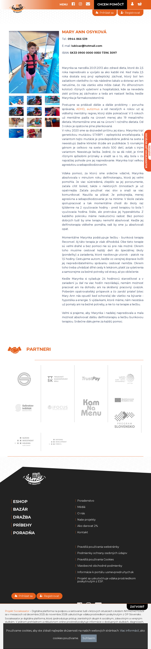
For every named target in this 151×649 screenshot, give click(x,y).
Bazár (20, 509)
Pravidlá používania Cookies (95, 559)
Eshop (20, 501)
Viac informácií (129, 630)
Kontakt (82, 532)
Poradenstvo (85, 500)
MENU (64, 4)
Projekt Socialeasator (17, 611)
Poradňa (24, 533)
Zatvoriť (137, 606)
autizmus (93, 109)
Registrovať (130, 12)
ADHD (80, 109)
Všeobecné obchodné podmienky (99, 565)
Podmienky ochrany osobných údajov (102, 553)
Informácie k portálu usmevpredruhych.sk (105, 572)
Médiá (81, 507)
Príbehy (22, 525)
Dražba (22, 517)
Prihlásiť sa (104, 12)
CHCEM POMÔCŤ (110, 4)
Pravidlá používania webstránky (98, 546)
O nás (81, 513)
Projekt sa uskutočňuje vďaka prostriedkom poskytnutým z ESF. (106, 580)
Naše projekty (86, 519)
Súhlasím (89, 638)
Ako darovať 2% (87, 526)
